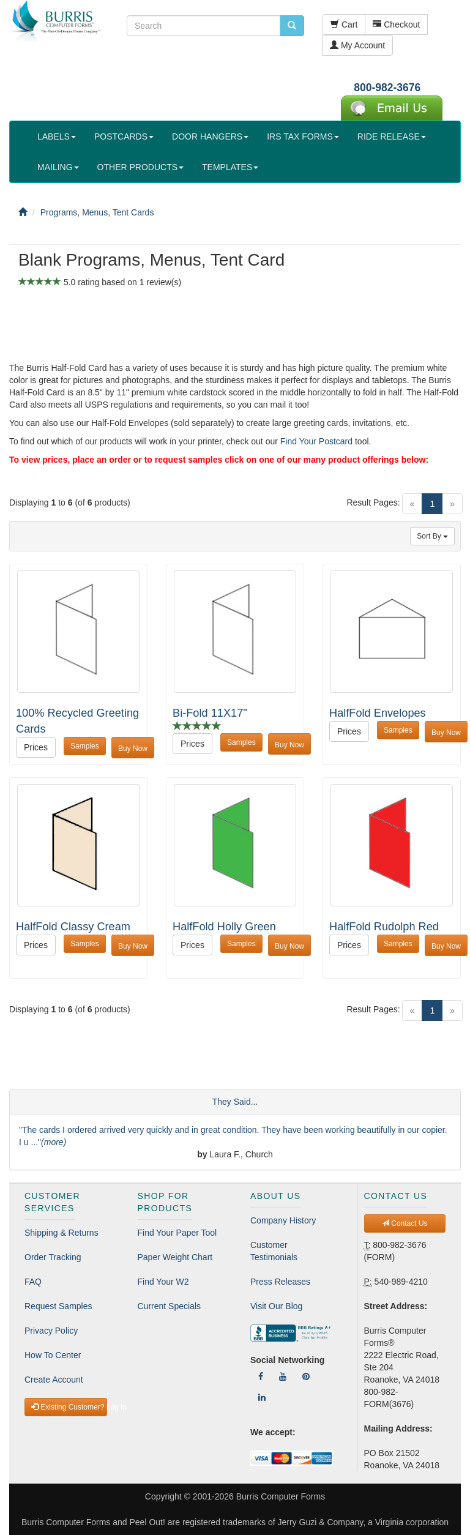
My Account (357, 45)
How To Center (52, 1355)
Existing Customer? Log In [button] (69, 1407)
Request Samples (58, 1306)
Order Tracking (52, 1257)
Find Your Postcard (316, 441)
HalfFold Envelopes (377, 713)
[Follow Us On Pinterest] (306, 1376)
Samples (84, 746)
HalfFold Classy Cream (73, 927)
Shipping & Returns (61, 1233)
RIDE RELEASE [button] (391, 136)
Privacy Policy (51, 1330)
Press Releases (280, 1282)
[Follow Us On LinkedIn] (262, 1397)
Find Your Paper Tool (177, 1233)
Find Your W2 (163, 1282)
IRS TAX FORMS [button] (303, 136)
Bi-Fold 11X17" (210, 713)
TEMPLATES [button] (230, 167)
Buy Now (132, 748)
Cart (343, 24)
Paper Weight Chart (175, 1257)
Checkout (396, 24)
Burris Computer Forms (280, 1496)
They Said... (235, 1102)
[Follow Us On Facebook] (260, 1376)
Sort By (432, 536)
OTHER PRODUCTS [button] (140, 167)
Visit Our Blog (276, 1306)
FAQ (33, 1282)
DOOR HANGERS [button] (210, 136)
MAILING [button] (58, 167)
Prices (36, 747)
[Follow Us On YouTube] (282, 1376)
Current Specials (169, 1306)
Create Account (53, 1379)
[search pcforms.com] (292, 25)
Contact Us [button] (405, 1223)
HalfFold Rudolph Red (384, 927)
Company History (283, 1220)
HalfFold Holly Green (224, 927)
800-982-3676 (387, 87)
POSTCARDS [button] (124, 136)
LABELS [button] (56, 136)
